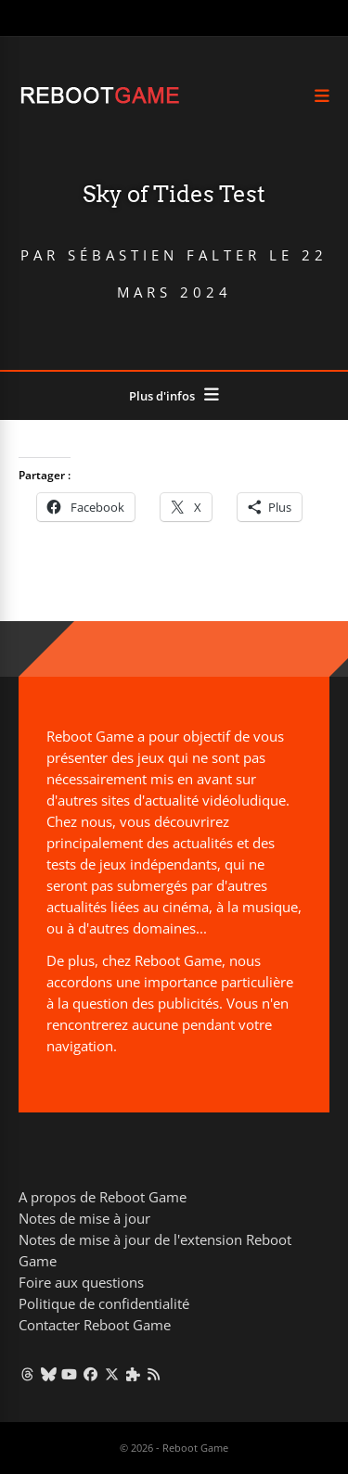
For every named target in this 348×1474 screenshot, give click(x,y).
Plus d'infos (162, 396)
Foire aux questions (81, 1282)
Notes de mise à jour (84, 1218)
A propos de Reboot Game (103, 1197)
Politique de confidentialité (104, 1303)
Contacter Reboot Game (95, 1324)
